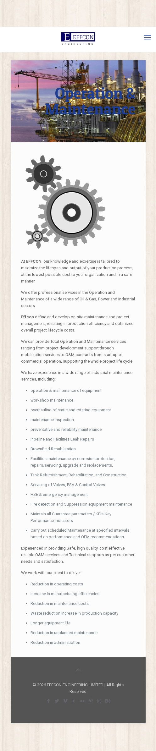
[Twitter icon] (56, 701)
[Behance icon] (107, 701)
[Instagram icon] (99, 701)
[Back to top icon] (78, 670)
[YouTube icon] (73, 701)
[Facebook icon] (48, 701)
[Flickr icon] (82, 701)
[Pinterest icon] (90, 701)
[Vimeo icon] (65, 701)
